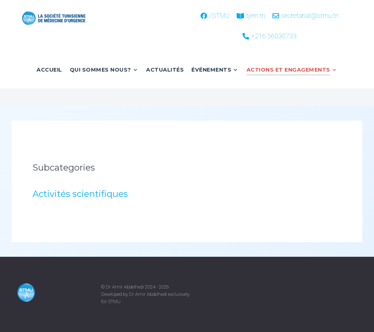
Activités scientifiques (80, 193)
